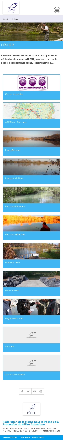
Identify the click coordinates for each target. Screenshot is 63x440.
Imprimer (41, 391)
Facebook (22, 391)
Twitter (28, 391)
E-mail (35, 391)
